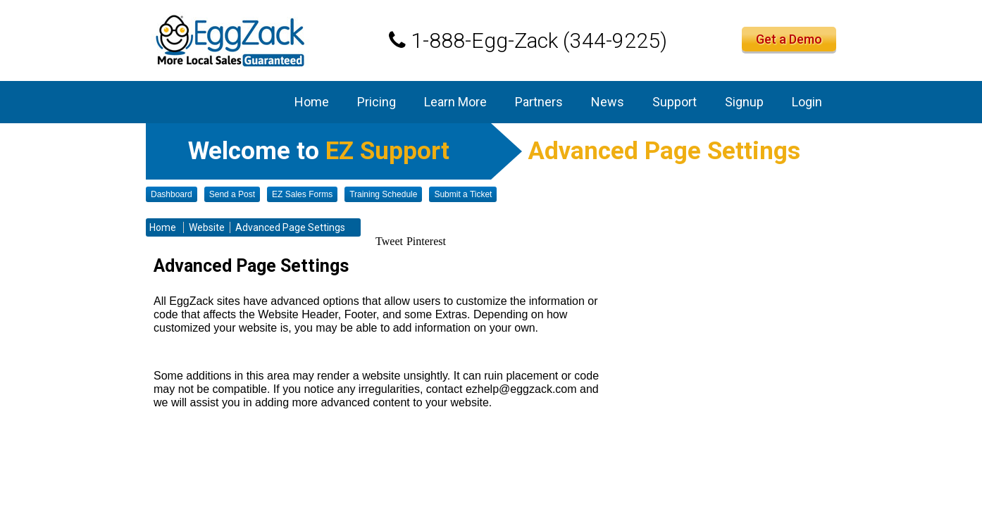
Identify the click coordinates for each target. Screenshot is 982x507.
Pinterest (426, 241)
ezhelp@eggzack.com (521, 389)
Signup (744, 101)
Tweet (389, 241)
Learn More (455, 101)
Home (311, 101)
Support (674, 101)
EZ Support (387, 151)
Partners (539, 101)
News (607, 101)
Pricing (376, 101)
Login (807, 101)
